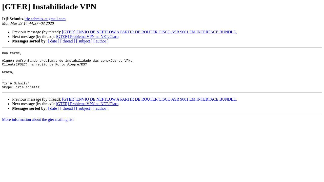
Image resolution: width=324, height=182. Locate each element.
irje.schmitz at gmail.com (45, 19)
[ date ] (53, 41)
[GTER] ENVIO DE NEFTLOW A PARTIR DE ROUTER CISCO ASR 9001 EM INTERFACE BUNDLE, (149, 32)
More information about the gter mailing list (38, 127)
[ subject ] (84, 41)
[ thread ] (67, 41)
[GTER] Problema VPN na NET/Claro (87, 36)
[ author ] (101, 41)
